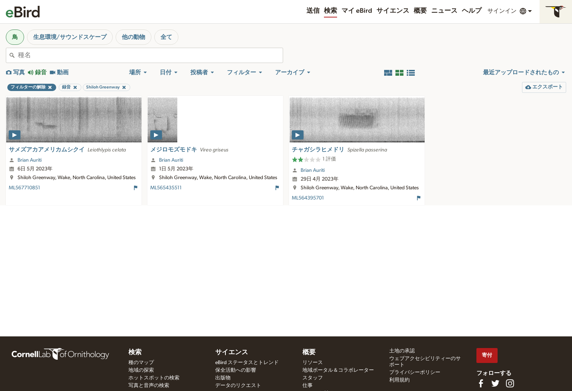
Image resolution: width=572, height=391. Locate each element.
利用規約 (399, 380)
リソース (312, 362)
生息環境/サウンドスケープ (70, 37)
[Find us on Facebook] (480, 383)
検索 (330, 11)
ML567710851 (24, 187)
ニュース (444, 11)
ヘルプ (472, 11)
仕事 (307, 385)
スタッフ (312, 377)
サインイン (502, 11)
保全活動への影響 (235, 370)
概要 (420, 11)
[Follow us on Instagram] (510, 383)
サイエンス (392, 11)
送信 (313, 11)
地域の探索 (141, 370)
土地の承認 (402, 351)
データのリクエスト (238, 385)
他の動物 (133, 37)
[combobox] (150, 55)
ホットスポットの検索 (153, 377)
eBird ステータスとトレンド (247, 362)
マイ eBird (356, 11)
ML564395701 (308, 198)
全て (166, 37)
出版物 (223, 377)
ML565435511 (166, 187)
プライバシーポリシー (414, 372)
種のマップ (141, 362)
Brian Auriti (30, 160)
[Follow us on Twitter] (495, 383)
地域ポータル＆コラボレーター (338, 370)
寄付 (487, 355)
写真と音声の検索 (148, 385)
